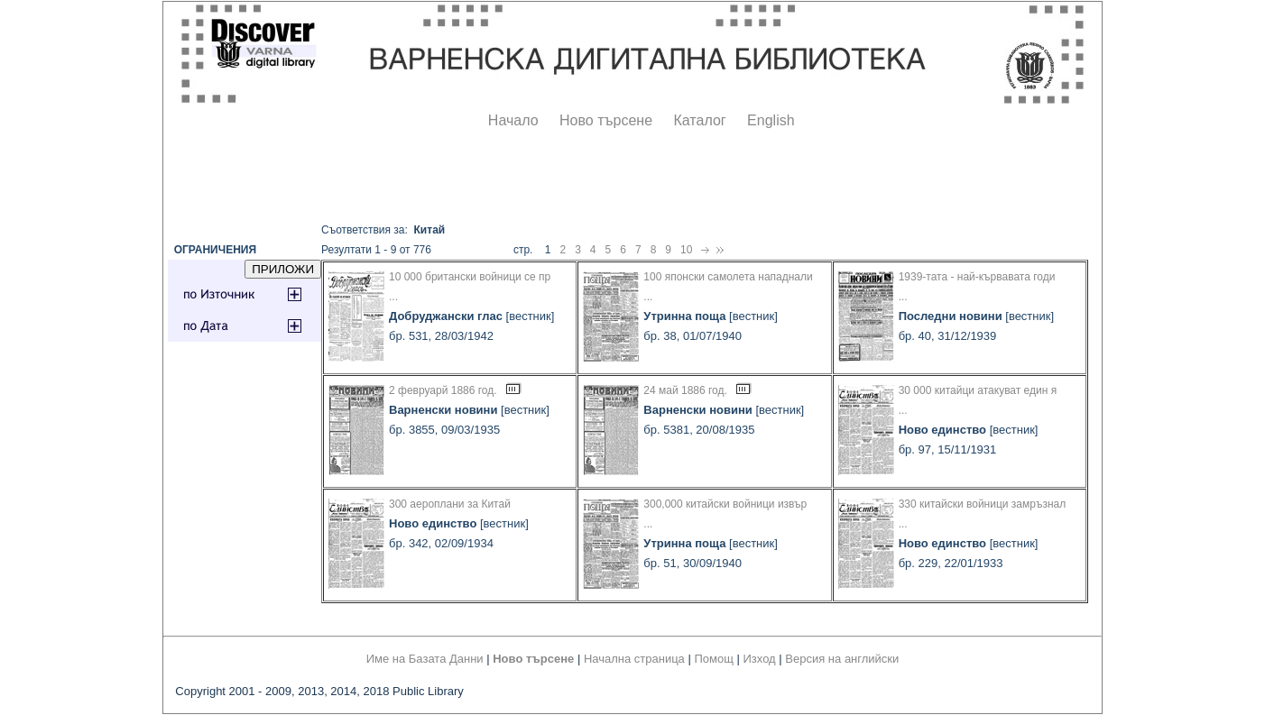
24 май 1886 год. (685, 390)
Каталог (699, 120)
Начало (513, 120)
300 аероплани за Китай (450, 504)
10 (686, 249)
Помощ (713, 658)
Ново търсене (605, 120)
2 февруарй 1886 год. (443, 390)
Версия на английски (842, 658)
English (770, 120)
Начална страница (634, 658)
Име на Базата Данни (425, 658)
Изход (759, 658)
